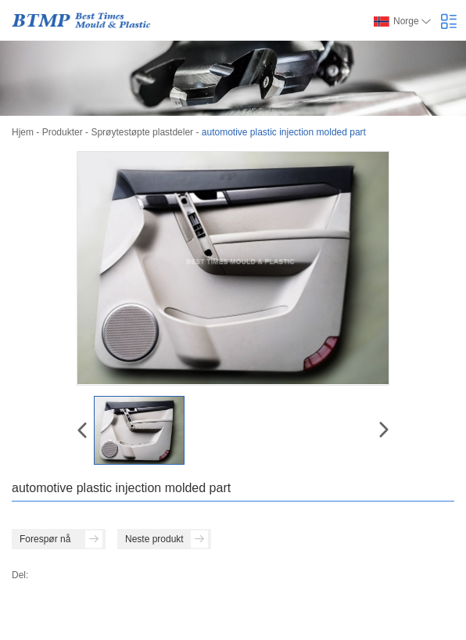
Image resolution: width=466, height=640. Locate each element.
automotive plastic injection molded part (284, 132)
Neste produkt (166, 539)
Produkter (62, 132)
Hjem (23, 132)
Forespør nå (61, 539)
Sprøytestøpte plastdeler (142, 132)
